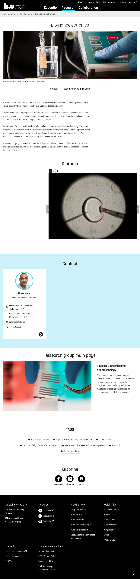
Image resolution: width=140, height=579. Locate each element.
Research (68, 7)
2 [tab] (53, 171)
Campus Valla (77, 514)
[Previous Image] (49, 209)
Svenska (122, 2)
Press (106, 535)
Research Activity (71, 451)
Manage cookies (45, 561)
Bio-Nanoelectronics (39, 439)
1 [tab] (50, 171)
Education (51, 7)
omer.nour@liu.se (17, 322)
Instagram (45, 516)
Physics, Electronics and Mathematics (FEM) (19, 315)
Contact (112, 2)
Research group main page (77, 88)
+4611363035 (15, 327)
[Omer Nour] (24, 334)
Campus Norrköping (80, 525)
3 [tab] (57, 171)
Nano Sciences (105, 439)
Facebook (45, 510)
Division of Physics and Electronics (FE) (40, 445)
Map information (78, 509)
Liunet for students (13, 556)
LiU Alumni (109, 519)
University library (112, 509)
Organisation (110, 530)
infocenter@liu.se (16, 518)
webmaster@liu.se (46, 570)
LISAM (8, 561)
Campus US (76, 519)
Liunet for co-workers (15, 551)
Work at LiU (101, 2)
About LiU (82, 2)
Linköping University (12, 14)
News (91, 2)
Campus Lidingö (78, 530)
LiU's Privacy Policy (47, 556)
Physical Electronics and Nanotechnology (73, 439)
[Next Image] (136, 209)
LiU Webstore (110, 525)
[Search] (132, 2)
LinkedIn (44, 521)
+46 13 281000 (14, 522)
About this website (46, 551)
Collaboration (88, 7)
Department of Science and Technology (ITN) (21, 307)
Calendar (108, 514)
